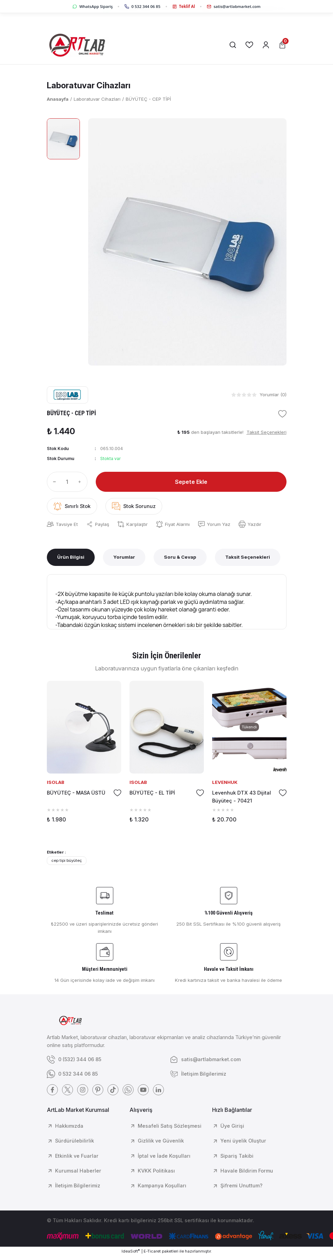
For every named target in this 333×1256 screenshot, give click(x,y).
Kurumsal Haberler (78, 1171)
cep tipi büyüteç (66, 860)
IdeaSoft (131, 1251)
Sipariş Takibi (236, 1156)
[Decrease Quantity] (53, 482)
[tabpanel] (84, 754)
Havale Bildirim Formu (246, 1171)
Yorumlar (124, 557)
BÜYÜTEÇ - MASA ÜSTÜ (76, 793)
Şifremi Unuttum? (241, 1185)
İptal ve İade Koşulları (164, 1156)
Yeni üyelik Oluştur (243, 1141)
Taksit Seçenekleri (247, 557)
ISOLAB (55, 782)
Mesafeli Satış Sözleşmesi (169, 1126)
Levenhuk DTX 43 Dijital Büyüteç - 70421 (241, 796)
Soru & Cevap (180, 557)
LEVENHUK (225, 782)
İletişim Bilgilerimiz (77, 1185)
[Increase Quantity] (81, 482)
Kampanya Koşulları (162, 1185)
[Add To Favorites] (282, 414)
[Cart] (282, 45)
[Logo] (80, 45)
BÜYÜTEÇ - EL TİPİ (152, 793)
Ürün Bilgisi (70, 557)
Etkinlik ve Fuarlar (76, 1156)
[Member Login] (266, 45)
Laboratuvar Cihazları (89, 85)
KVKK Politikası (156, 1171)
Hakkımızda (69, 1126)
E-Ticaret (152, 1251)
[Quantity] (67, 482)
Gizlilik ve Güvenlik (161, 1141)
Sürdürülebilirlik (74, 1141)
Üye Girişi (232, 1126)
